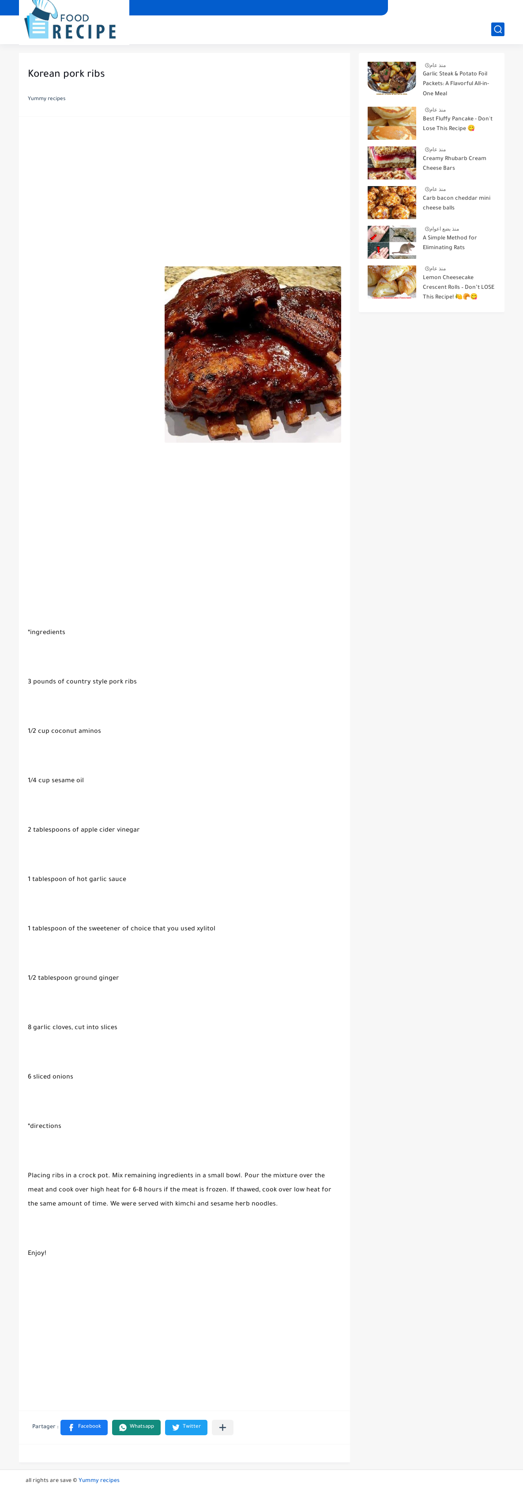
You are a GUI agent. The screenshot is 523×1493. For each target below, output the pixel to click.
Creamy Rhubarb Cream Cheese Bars (454, 164)
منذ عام (437, 65)
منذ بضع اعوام (444, 229)
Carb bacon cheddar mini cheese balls (456, 204)
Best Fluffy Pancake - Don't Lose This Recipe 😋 (458, 124)
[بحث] (497, 29)
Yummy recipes (99, 1481)
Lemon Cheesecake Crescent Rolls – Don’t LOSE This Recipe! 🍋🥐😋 (458, 288)
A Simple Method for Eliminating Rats (450, 243)
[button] (84, 1427)
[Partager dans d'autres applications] (222, 1427)
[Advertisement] (184, 194)
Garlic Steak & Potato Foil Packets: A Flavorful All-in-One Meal (456, 84)
